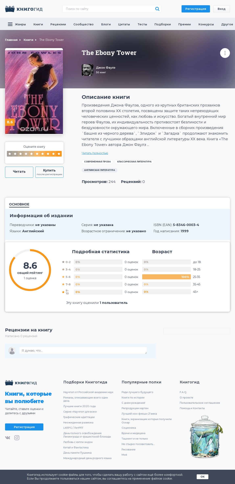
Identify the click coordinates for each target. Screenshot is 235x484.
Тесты (142, 24)
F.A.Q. (183, 392)
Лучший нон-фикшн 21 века (139, 413)
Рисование (129, 449)
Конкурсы (206, 24)
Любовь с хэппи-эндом (78, 442)
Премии (184, 24)
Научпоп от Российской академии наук (88, 392)
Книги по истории (133, 397)
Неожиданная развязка (78, 422)
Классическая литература (134, 161)
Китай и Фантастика (76, 447)
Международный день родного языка (87, 458)
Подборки (163, 24)
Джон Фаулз (105, 67)
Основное (19, 204)
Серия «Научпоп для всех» (80, 411)
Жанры (17, 24)
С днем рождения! (133, 402)
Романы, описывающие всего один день (85, 399)
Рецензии (58, 24)
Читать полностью (95, 153)
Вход (222, 9)
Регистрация (195, 9)
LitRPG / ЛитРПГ (73, 427)
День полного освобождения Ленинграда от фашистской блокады (87, 435)
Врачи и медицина (133, 433)
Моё (124, 454)
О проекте (186, 397)
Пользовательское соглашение (200, 402)
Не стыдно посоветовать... (138, 444)
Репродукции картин (135, 408)
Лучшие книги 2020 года (79, 406)
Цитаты (124, 24)
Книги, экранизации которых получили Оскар (147, 421)
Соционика (129, 427)
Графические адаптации (79, 417)
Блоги (106, 24)
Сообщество (83, 24)
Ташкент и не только (135, 438)
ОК (203, 476)
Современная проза (97, 161)
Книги (38, 24)
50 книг (101, 72)
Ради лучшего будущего (137, 392)
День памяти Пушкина (77, 452)
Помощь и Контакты (192, 408)
